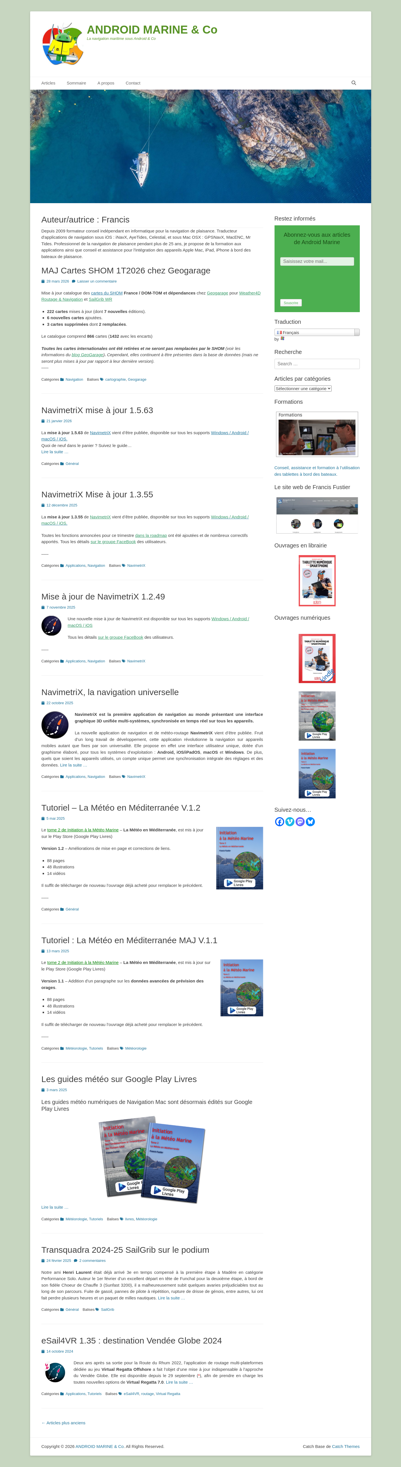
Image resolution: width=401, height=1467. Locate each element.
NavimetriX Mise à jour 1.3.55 (97, 494)
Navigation (74, 379)
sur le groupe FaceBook (113, 541)
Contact (133, 83)
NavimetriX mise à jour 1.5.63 (97, 410)
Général (72, 463)
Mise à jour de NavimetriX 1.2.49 (103, 596)
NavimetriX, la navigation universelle (110, 692)
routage (147, 1394)
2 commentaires (92, 1260)
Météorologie (76, 1048)
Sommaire (76, 83)
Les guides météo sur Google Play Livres (119, 1079)
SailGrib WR (100, 299)
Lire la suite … (55, 451)
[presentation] (323, 282)
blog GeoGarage (87, 354)
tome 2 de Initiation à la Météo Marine (83, 829)
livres (129, 1219)
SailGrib (107, 1309)
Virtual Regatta (168, 1394)
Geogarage (217, 292)
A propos (105, 83)
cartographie (115, 379)
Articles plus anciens (63, 1422)
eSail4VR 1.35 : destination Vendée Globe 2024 (131, 1340)
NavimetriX (100, 432)
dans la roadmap (151, 535)
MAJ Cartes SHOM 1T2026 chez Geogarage (126, 270)
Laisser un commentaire (97, 281)
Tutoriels (96, 1048)
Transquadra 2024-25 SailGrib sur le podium (125, 1249)
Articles (48, 83)
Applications (76, 565)
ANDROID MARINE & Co (152, 29)
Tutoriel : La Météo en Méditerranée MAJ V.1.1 (129, 940)
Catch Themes (346, 1446)
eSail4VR (131, 1394)
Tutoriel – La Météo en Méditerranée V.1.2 (121, 807)
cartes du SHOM (107, 292)
